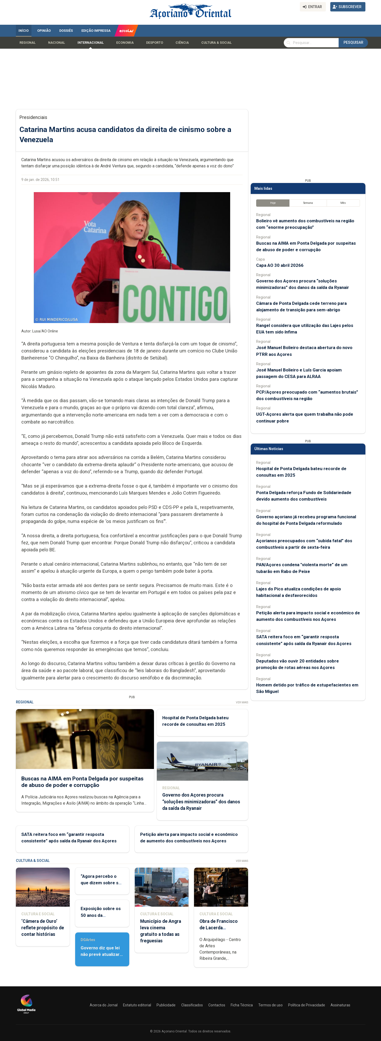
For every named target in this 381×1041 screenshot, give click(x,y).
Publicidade (166, 1005)
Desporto (154, 43)
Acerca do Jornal (104, 1005)
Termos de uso (270, 1005)
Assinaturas (340, 1005)
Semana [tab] (308, 203)
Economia (125, 43)
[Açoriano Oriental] (26, 1014)
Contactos (216, 1005)
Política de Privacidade (306, 1005)
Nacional (56, 43)
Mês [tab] (343, 203)
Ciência (182, 43)
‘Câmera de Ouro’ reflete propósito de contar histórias (42, 928)
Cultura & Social (216, 43)
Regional (28, 43)
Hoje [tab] (272, 203)
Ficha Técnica (242, 1005)
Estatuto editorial (137, 1005)
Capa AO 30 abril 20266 (279, 265)
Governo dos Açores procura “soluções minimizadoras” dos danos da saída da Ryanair (201, 801)
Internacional (91, 43)
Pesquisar (353, 42)
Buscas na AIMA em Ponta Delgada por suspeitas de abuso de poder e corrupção (82, 781)
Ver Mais (242, 702)
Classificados (192, 1005)
